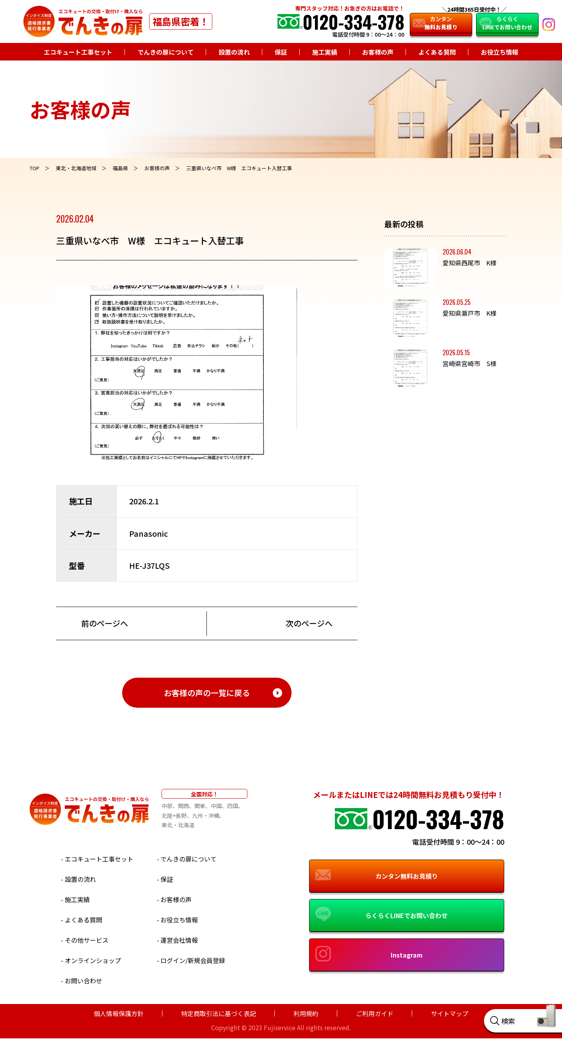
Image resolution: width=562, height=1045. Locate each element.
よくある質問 (437, 52)
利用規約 (305, 1013)
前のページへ (104, 623)
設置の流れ (234, 52)
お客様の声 (377, 52)
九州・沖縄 (205, 815)
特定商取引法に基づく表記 (218, 1013)
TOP (34, 168)
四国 (232, 806)
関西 (183, 806)
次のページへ (309, 623)
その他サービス (86, 940)
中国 (216, 806)
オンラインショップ (93, 960)
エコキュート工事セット (78, 52)
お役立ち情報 (499, 52)
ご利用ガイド (374, 1013)
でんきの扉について (165, 52)
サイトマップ (449, 1013)
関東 (199, 806)
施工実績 (324, 52)
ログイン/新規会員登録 (192, 960)
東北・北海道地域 (76, 168)
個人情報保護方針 (119, 1013)
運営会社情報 (179, 940)
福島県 (120, 168)
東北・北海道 (178, 825)
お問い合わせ (83, 980)
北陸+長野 (174, 815)
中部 (167, 806)
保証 (281, 52)
